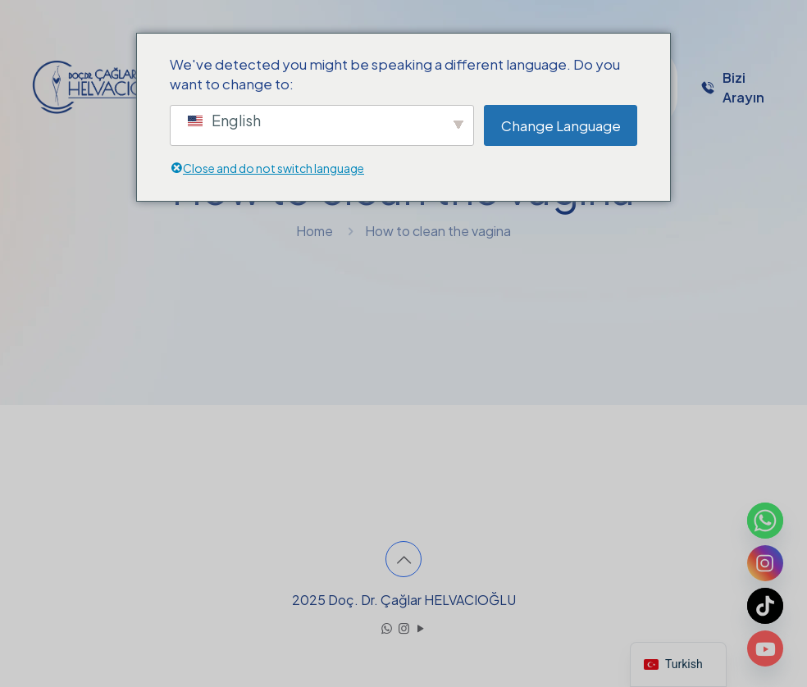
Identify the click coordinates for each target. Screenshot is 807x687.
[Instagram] (765, 563)
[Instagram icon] (404, 627)
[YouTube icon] (421, 627)
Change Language (561, 125)
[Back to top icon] (403, 559)
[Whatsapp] (765, 521)
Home (314, 230)
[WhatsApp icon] (387, 627)
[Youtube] (765, 648)
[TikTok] (765, 606)
